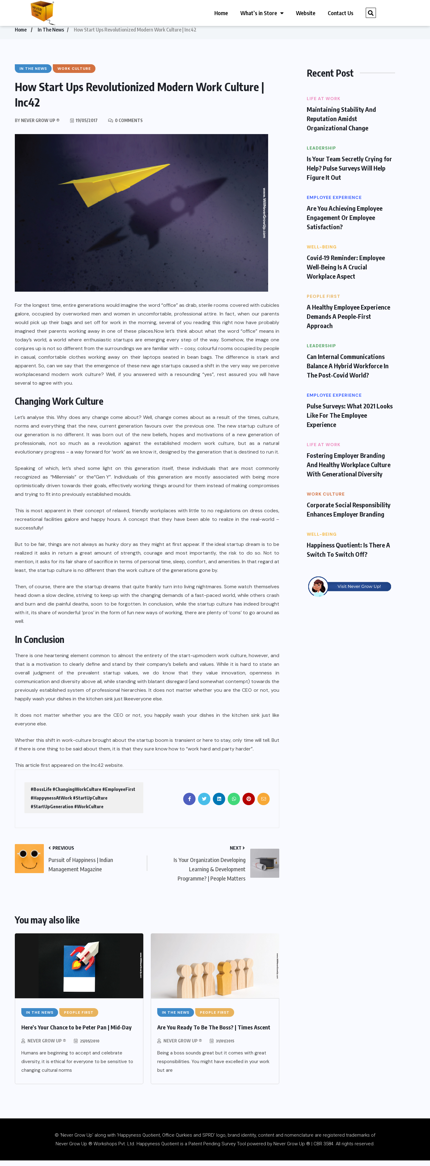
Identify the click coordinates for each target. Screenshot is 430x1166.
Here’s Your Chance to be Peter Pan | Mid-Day (76, 1032)
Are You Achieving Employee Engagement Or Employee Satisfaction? (344, 223)
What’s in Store (262, 13)
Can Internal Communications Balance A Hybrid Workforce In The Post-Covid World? (348, 371)
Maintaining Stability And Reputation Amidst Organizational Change (341, 124)
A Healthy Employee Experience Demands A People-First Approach (348, 322)
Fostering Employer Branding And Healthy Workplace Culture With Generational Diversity (348, 470)
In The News (51, 35)
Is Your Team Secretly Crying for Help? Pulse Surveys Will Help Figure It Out (349, 173)
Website (305, 12)
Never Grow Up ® (46, 1046)
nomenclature (299, 1140)
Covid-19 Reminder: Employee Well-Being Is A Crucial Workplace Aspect (346, 272)
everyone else (146, 704)
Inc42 (97, 770)
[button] (371, 13)
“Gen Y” (102, 482)
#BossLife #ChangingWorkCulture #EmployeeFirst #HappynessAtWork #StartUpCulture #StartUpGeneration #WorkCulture (83, 803)
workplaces (28, 380)
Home (221, 12)
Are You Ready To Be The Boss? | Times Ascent (213, 1032)
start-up (189, 661)
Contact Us (340, 12)
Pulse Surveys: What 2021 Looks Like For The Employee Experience (350, 421)
